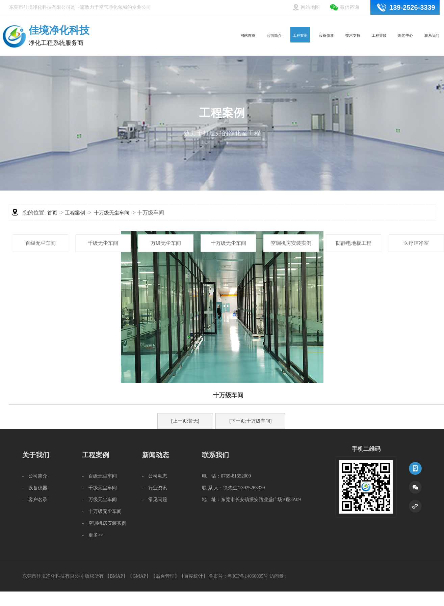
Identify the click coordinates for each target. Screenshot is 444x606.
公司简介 (243, 22)
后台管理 (165, 576)
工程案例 (274, 22)
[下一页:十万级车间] (250, 421)
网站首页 (212, 22)
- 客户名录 (35, 499)
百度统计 (193, 576)
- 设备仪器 (35, 487)
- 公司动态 (154, 476)
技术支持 (336, 22)
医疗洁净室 (416, 243)
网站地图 (310, 7)
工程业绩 (367, 22)
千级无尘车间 (103, 243)
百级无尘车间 (40, 243)
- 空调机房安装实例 (104, 523)
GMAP (139, 576)
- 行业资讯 (154, 487)
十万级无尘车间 (228, 243)
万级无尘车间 (166, 243)
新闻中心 (398, 22)
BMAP (116, 576)
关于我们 (35, 455)
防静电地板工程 (353, 243)
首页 (52, 212)
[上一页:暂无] (185, 421)
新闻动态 (155, 455)
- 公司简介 (35, 476)
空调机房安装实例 (291, 243)
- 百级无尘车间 (99, 476)
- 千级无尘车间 (99, 487)
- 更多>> (92, 535)
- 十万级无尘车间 (102, 511)
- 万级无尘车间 (99, 499)
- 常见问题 (154, 499)
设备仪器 (305, 22)
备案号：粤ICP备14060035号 (238, 576)
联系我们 (429, 22)
